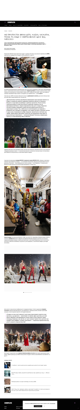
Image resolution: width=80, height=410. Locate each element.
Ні (44, 406)
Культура (26, 25)
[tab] (23, 292)
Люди (5, 25)
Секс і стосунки (42, 25)
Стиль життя (33, 25)
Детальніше (52, 403)
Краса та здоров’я (17, 25)
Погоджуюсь (38, 406)
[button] (78, 408)
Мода (10, 25)
